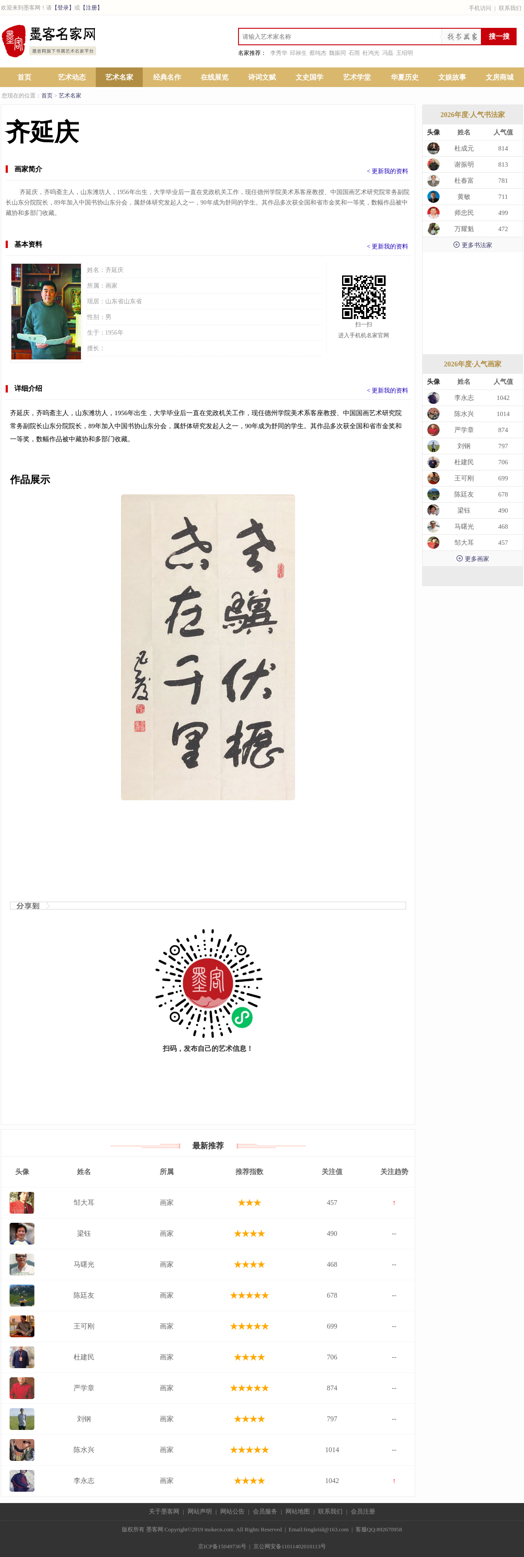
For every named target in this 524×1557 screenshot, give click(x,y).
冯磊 (387, 53)
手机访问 (480, 8)
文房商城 (500, 77)
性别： (96, 317)
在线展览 (214, 77)
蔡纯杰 (317, 53)
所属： (96, 285)
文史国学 (309, 77)
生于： (96, 332)
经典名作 (167, 77)
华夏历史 (405, 77)
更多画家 (472, 558)
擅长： (96, 348)
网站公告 (232, 1511)
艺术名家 (119, 77)
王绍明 (404, 53)
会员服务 (265, 1511)
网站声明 (200, 1511)
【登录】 (63, 7)
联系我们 (510, 8)
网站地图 (298, 1511)
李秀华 (278, 53)
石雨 (354, 53)
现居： (96, 301)
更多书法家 (472, 244)
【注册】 (91, 7)
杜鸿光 (371, 53)
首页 (24, 77)
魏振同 (337, 53)
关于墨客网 (164, 1511)
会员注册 (363, 1511)
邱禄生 (298, 53)
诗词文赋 (262, 77)
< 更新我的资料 (387, 171)
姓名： (96, 270)
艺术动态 (72, 77)
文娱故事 (452, 77)
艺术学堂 (357, 77)
